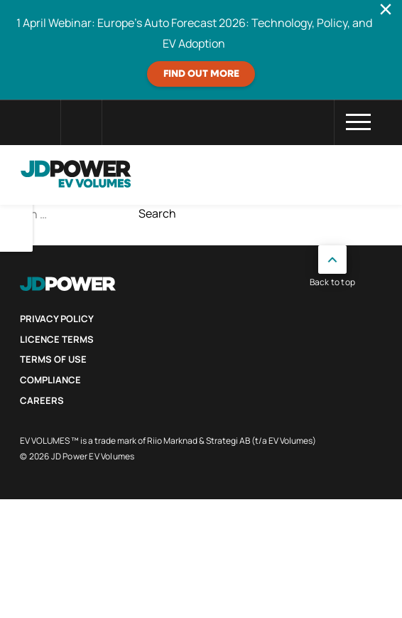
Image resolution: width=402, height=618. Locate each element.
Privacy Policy (57, 318)
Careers (42, 400)
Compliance (50, 379)
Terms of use (53, 359)
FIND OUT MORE (201, 74)
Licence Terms (57, 339)
